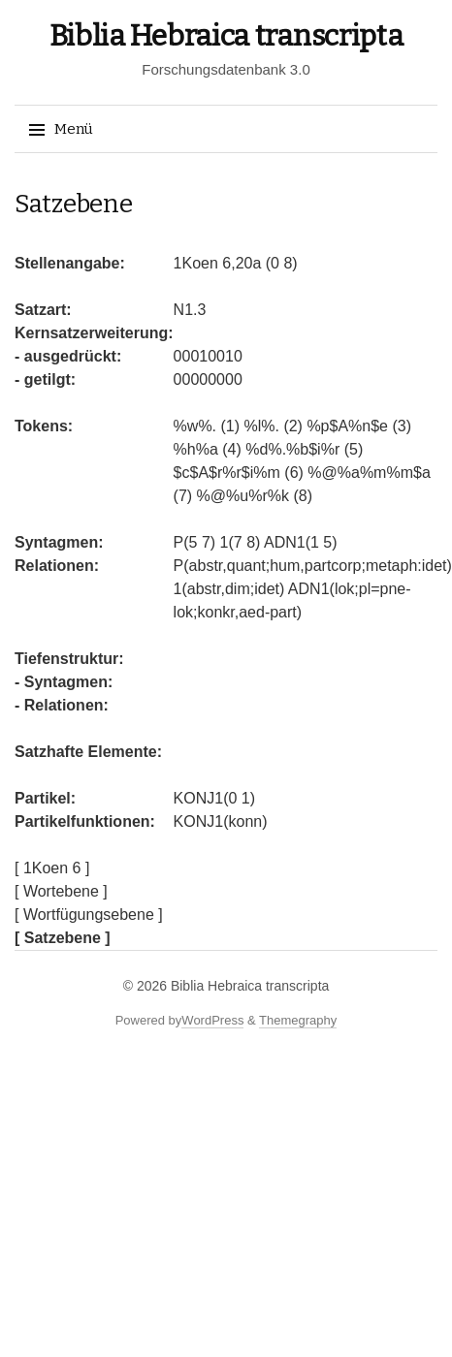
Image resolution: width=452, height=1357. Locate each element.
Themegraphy (298, 1020)
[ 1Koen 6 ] (52, 868)
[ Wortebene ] (61, 891)
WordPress (212, 1020)
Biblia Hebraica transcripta (226, 35)
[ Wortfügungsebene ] (89, 914)
